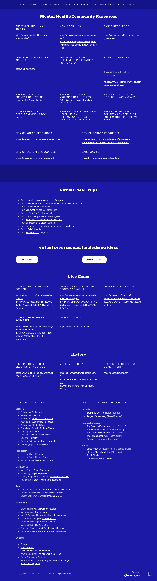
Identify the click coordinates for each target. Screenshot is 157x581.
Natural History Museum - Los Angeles (44, 200)
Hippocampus (59, 515)
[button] (133, 4)
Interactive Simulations (55, 531)
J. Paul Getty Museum (36, 216)
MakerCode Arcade (44, 460)
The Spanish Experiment (98, 426)
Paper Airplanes (41, 470)
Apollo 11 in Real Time (42, 418)
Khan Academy (41, 512)
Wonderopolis (27, 547)
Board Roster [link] (50, 4)
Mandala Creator (55, 496)
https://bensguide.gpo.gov (116, 373)
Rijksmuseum (32, 207)
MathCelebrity (48, 522)
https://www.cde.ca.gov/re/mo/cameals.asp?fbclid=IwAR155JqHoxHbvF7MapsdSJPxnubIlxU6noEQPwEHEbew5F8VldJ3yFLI (78, 41)
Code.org (39, 454)
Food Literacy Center (40, 435)
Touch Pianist (93, 455)
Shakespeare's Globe (36, 223)
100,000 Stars (38, 425)
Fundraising (94, 260)
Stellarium (37, 412)
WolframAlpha (49, 518)
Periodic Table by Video (42, 428)
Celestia (36, 415)
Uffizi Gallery (32, 229)
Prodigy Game (41, 525)
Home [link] (22, 4)
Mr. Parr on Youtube (47, 441)
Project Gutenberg (96, 416)
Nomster (34, 438)
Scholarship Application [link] (109, 4)
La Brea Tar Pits (33, 213)
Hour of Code (41, 457)
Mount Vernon (32, 232)
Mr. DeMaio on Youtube (45, 509)
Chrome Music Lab (96, 452)
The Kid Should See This (49, 554)
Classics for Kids (95, 449)
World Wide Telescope (42, 422)
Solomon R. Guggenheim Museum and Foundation (50, 226)
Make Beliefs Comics (53, 493)
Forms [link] (33, 4)
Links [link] (66, 4)
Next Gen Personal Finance (51, 528)
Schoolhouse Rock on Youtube (35, 551)
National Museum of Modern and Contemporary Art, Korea (54, 203)
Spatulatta (34, 431)
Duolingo (91, 439)
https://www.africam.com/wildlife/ (75, 326)
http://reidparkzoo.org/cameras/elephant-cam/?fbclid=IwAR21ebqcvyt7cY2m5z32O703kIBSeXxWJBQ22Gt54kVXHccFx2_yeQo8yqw (34, 301)
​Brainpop (25, 544)
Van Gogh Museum (35, 210)
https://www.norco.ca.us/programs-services (38, 139)
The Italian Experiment (97, 436)
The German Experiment (98, 433)
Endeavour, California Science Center (44, 219)
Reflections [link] (82, 4)
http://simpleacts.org (25, 69)
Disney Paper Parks (59, 476)
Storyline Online (95, 412)
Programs (27, 260)
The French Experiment (98, 429)
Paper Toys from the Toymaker (46, 480)
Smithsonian (42, 444)
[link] (132, 575)
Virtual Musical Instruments (100, 458)
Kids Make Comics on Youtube (57, 489)
